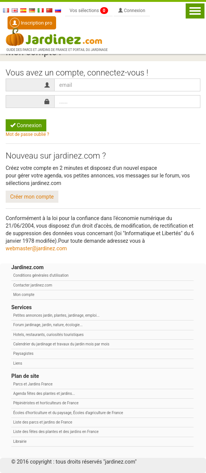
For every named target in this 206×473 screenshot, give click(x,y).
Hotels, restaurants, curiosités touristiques (48, 335)
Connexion (131, 10)
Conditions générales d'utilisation (41, 275)
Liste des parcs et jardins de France (42, 422)
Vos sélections (89, 10)
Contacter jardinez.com (32, 285)
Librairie (20, 441)
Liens (17, 363)
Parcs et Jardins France (33, 384)
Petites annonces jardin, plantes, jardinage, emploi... (56, 315)
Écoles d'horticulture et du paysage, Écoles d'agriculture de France (68, 413)
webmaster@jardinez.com (36, 248)
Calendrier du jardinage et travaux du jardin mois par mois (61, 344)
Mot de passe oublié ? (27, 134)
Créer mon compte (32, 197)
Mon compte (23, 295)
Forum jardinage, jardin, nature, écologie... (47, 325)
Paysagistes (23, 353)
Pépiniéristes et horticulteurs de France (45, 403)
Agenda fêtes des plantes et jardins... (44, 393)
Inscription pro (31, 23)
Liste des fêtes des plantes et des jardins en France (56, 432)
